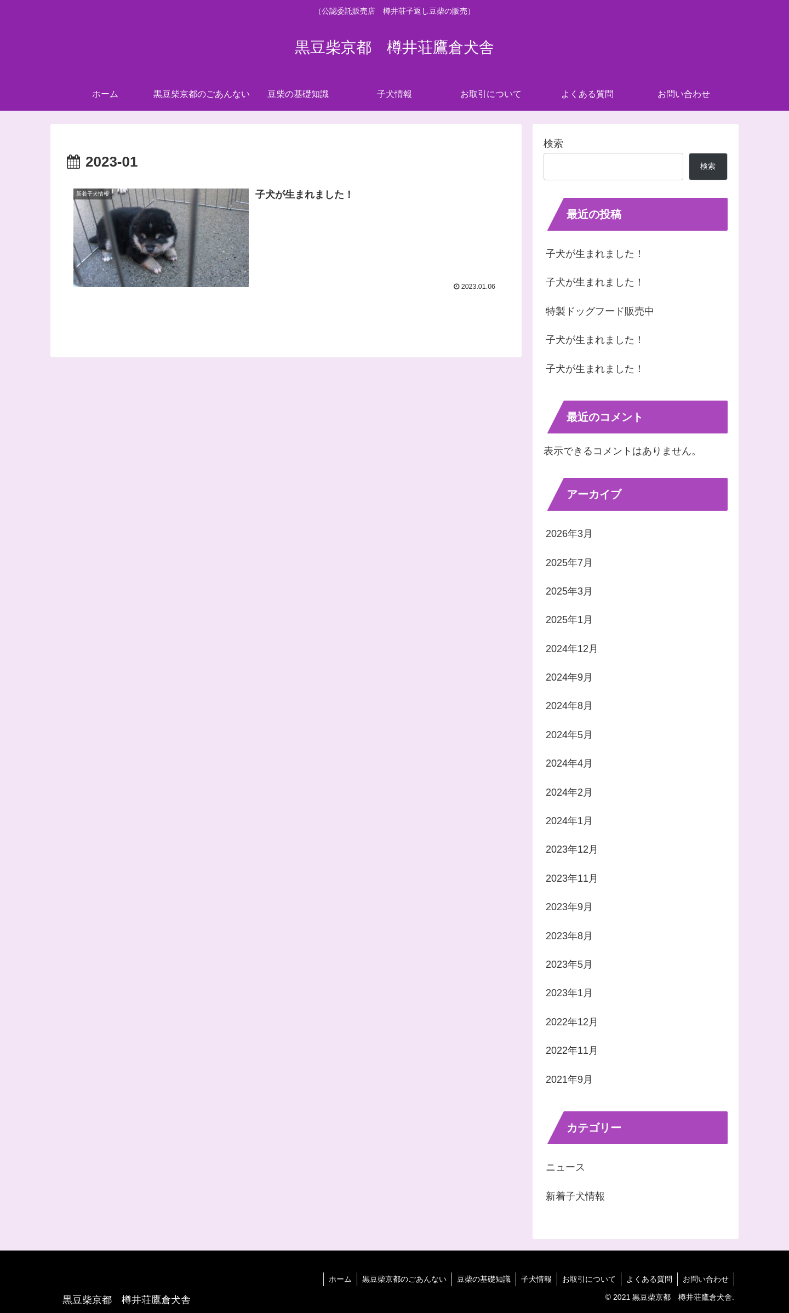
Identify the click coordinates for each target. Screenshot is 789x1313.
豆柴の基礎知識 (479, 1279)
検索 (553, 143)
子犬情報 (532, 1279)
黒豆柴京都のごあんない (398, 1279)
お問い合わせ (705, 1279)
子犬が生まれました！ (595, 253)
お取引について (586, 1279)
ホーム (333, 1279)
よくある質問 (648, 1279)
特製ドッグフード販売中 (600, 311)
